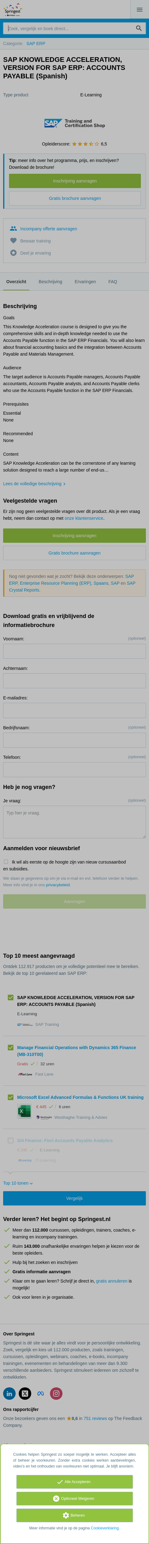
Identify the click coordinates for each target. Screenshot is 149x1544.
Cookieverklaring (105, 1528)
